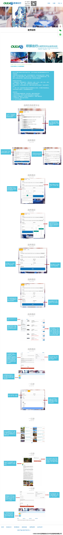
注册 (54, 3)
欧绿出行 (12, 3)
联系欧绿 (16, 527)
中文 (59, 3)
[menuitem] (48, 3)
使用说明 (32, 527)
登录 (49, 3)
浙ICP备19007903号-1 (23, 530)
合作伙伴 (39, 527)
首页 (2, 527)
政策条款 (24, 527)
